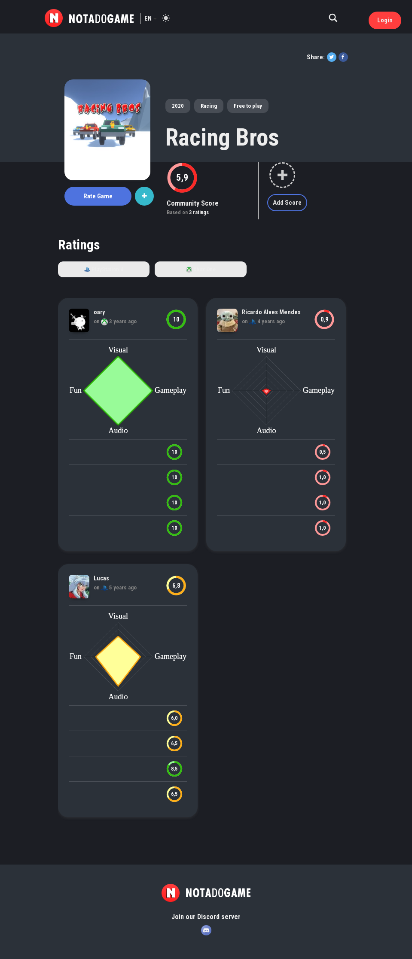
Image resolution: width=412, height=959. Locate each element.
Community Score (193, 203)
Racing (209, 106)
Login (385, 20)
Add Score (287, 202)
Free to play (248, 106)
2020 (178, 106)
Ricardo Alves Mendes (271, 312)
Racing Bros (222, 137)
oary (99, 312)
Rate (98, 196)
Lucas (101, 578)
